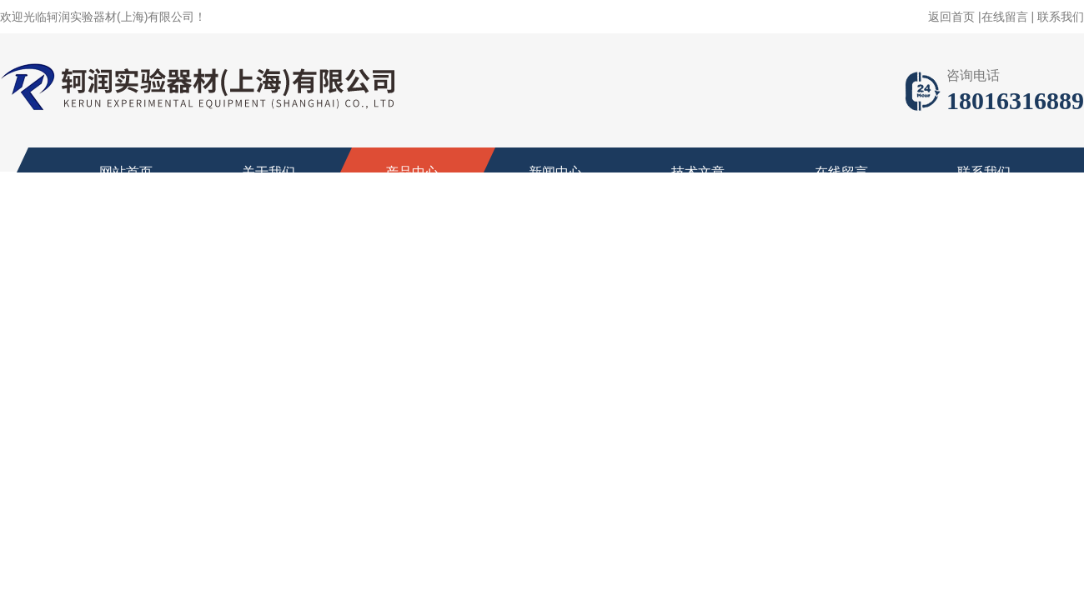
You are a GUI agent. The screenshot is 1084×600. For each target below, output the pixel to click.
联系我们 (1060, 16)
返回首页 (951, 16)
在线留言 (1004, 16)
